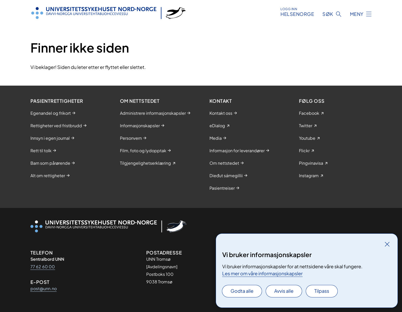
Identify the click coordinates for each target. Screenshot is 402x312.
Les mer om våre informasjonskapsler (262, 273)
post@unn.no (43, 288)
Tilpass (321, 291)
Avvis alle (283, 291)
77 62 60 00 (42, 266)
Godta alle (242, 291)
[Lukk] (387, 244)
